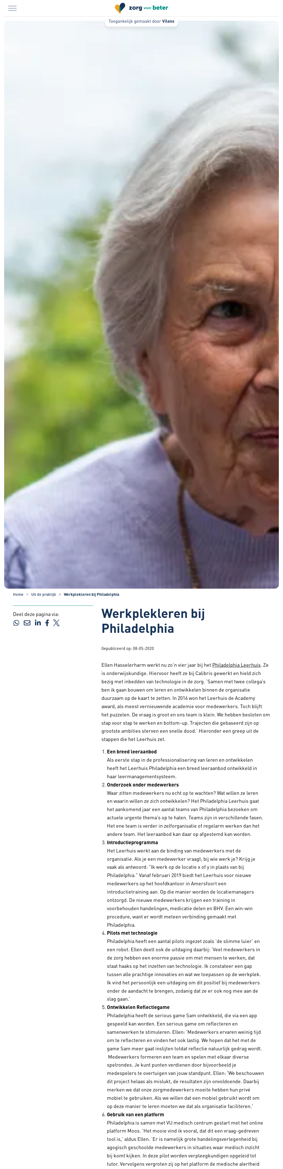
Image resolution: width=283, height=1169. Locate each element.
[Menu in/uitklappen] (12, 8)
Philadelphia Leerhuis (236, 664)
